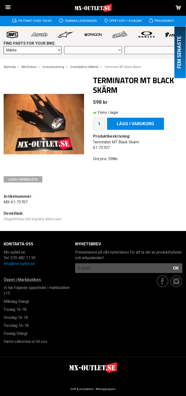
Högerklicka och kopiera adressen (32, 219)
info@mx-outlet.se (19, 263)
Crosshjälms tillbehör (84, 67)
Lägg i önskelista (23, 179)
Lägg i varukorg (135, 123)
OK (176, 268)
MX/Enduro (29, 67)
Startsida (10, 67)
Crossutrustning (53, 67)
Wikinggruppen (106, 389)
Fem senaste (179, 52)
